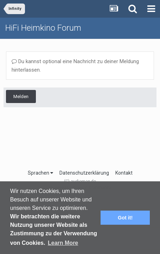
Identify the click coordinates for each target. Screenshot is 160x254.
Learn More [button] (63, 243)
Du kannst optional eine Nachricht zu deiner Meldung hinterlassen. (75, 65)
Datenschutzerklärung (84, 173)
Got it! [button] (125, 217)
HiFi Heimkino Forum (43, 28)
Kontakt (124, 173)
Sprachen (40, 173)
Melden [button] (20, 96)
